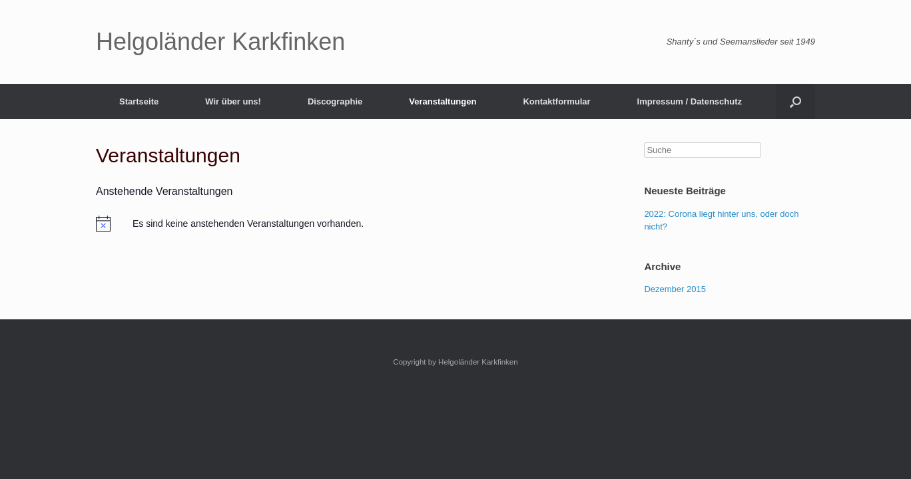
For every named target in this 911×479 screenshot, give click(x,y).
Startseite (138, 101)
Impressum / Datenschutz (690, 101)
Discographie (335, 101)
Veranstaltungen (442, 101)
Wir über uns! (233, 101)
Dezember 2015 (675, 289)
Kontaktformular (556, 101)
